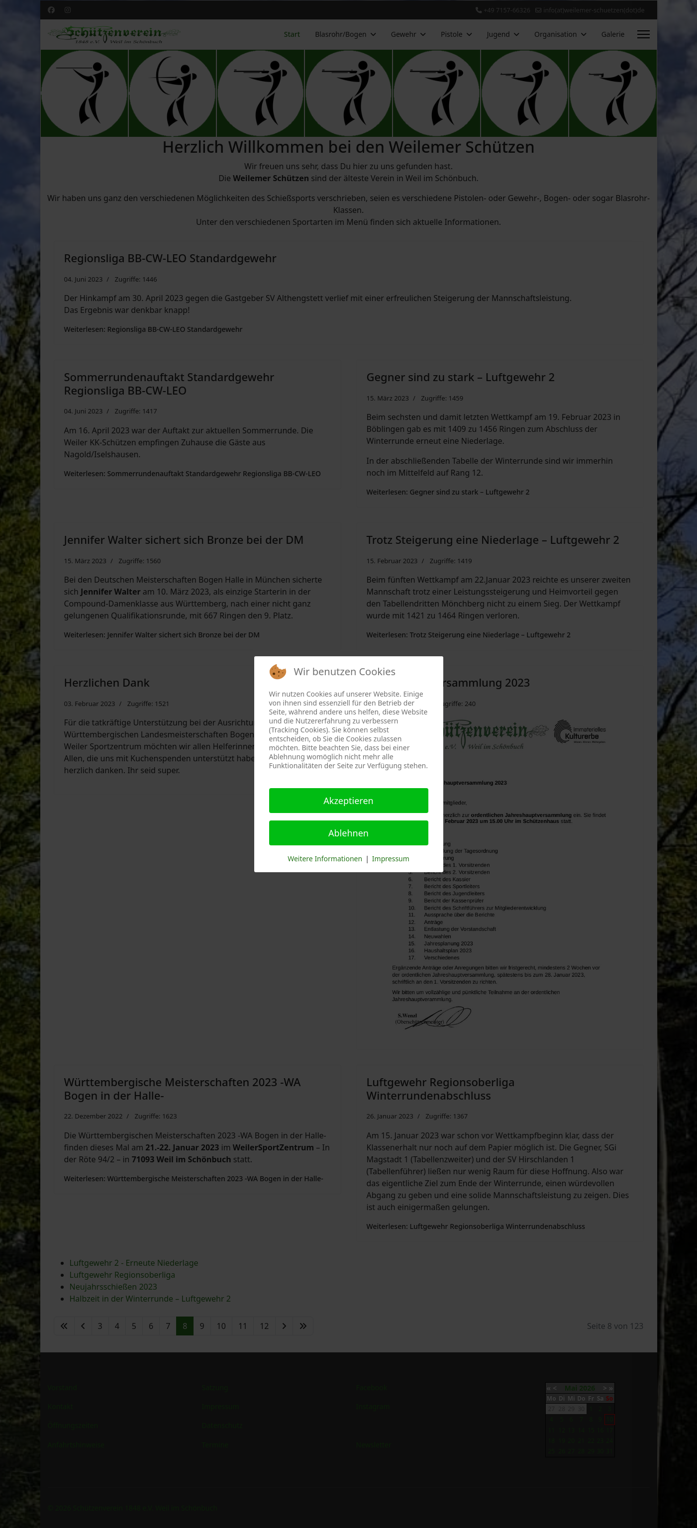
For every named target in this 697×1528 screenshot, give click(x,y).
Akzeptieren (348, 801)
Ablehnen (348, 833)
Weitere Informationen (325, 858)
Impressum (390, 858)
